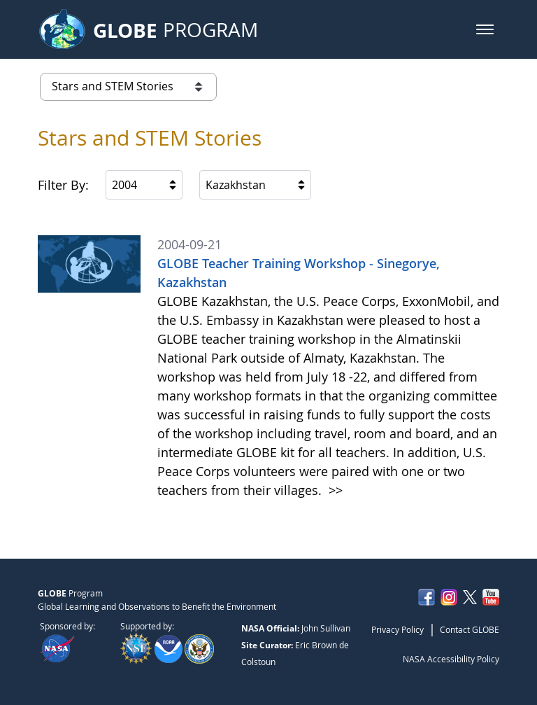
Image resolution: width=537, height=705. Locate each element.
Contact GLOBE (469, 629)
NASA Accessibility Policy (451, 658)
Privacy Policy (397, 629)
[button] (485, 29)
